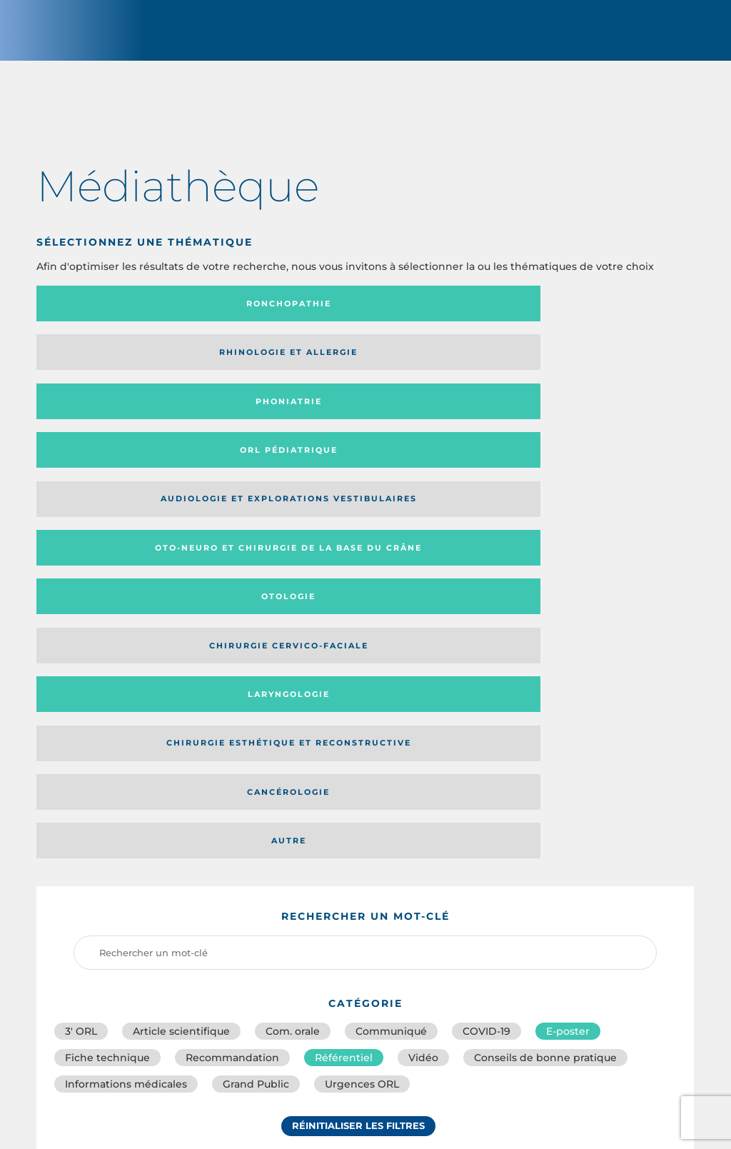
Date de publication (636, 813)
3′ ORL (81, 614)
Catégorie (423, 813)
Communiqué (391, 614)
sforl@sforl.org (314, 1045)
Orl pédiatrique (605, 316)
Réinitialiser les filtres (358, 723)
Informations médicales (126, 677)
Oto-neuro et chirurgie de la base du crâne (273, 369)
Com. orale (293, 614)
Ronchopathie (112, 316)
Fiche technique (107, 645)
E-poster (568, 614)
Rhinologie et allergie (253, 317)
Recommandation (232, 645)
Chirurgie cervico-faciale (597, 370)
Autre (605, 423)
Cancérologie (440, 423)
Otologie (440, 370)
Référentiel (344, 645)
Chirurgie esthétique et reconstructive (276, 424)
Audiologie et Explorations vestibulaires (89, 369)
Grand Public (256, 677)
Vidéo (423, 645)
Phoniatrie (441, 316)
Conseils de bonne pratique (545, 645)
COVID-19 (486, 614)
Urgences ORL (362, 677)
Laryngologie (112, 423)
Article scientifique (181, 614)
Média (519, 813)
